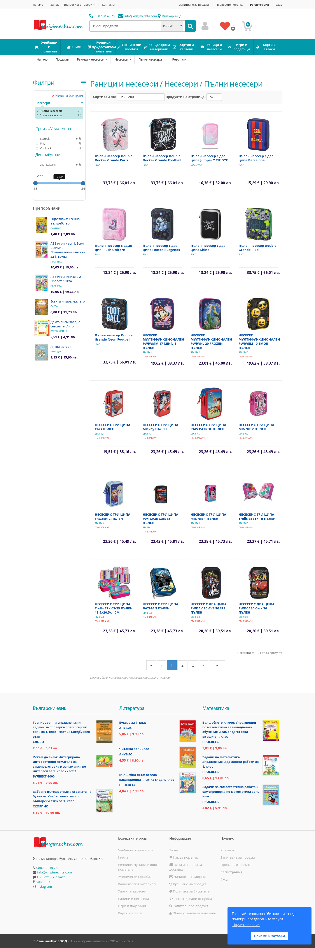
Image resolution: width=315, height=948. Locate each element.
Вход (279, 4)
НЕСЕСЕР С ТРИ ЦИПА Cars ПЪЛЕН (112, 427)
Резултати (179, 59)
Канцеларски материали (137, 884)
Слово (38, 742)
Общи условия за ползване (192, 913)
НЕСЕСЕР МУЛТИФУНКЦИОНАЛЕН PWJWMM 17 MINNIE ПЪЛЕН (163, 341)
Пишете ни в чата (51, 877)
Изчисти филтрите (67, 95)
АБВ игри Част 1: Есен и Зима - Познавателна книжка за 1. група (68, 250)
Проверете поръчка (229, 4)
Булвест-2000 (43, 776)
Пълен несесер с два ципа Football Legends (161, 247)
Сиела (54, 306)
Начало (38, 4)
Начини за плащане (187, 876)
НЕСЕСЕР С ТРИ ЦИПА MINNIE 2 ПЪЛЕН (256, 427)
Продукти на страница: (186, 96)
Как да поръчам (184, 857)
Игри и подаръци (132, 906)
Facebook (43, 881)
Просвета (56, 261)
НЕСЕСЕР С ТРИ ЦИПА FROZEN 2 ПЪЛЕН (112, 516)
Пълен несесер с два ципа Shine (208, 247)
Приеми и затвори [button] (269, 936)
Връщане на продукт (187, 884)
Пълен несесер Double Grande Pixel (257, 247)
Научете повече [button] (245, 924)
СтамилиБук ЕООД (51, 941)
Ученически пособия (135, 876)
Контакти (108, 4)
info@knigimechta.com (54, 872)
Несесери (121, 59)
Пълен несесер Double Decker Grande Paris (114, 158)
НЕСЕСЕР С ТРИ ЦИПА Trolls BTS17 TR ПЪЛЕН (257, 516)
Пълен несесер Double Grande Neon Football (114, 337)
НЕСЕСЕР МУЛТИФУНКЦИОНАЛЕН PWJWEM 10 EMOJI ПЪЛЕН (259, 341)
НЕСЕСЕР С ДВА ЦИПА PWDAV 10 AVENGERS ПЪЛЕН (209, 608)
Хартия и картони (132, 891)
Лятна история (62, 346)
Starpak (147, 352)
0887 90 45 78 (102, 16)
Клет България (59, 331)
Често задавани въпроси (190, 898)
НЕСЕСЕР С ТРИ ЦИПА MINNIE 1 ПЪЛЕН (208, 516)
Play (97, 164)
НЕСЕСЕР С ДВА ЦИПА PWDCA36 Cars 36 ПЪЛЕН (257, 608)
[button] (141, 97)
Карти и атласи (130, 913)
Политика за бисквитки (189, 891)
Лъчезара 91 (150, 356)
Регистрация (259, 4)
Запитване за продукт (193, 4)
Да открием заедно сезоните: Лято (65, 324)
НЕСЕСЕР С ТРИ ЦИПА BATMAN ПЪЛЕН (160, 606)
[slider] (35, 183)
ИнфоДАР (56, 351)
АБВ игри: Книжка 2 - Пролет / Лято (67, 279)
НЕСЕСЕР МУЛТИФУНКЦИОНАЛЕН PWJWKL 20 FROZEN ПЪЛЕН (211, 341)
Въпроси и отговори (78, 4)
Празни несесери (51, 115)
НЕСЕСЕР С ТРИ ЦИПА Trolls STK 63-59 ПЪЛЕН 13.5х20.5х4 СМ (113, 608)
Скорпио (56, 228)
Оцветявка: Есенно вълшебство (65, 221)
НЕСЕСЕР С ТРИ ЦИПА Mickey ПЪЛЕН (160, 427)
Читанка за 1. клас (134, 749)
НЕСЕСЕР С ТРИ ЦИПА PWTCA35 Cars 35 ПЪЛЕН (160, 518)
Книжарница (169, 16)
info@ (137, 16)
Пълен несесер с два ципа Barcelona (256, 158)
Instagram (44, 886)
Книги (123, 857)
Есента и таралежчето (68, 301)
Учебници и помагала (135, 850)
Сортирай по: (104, 96)
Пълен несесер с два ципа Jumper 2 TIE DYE (209, 158)
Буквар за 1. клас (132, 722)
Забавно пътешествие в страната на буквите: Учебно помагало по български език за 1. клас (62, 796)
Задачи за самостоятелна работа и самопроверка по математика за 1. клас (230, 791)
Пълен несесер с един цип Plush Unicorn (113, 247)
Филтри (43, 82)
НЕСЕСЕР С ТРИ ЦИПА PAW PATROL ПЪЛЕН (208, 427)
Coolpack (196, 164)
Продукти (62, 59)
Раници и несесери (91, 59)
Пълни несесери (150, 59)
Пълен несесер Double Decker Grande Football (162, 158)
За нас (55, 4)
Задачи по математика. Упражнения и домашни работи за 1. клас (230, 762)
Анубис (125, 728)
